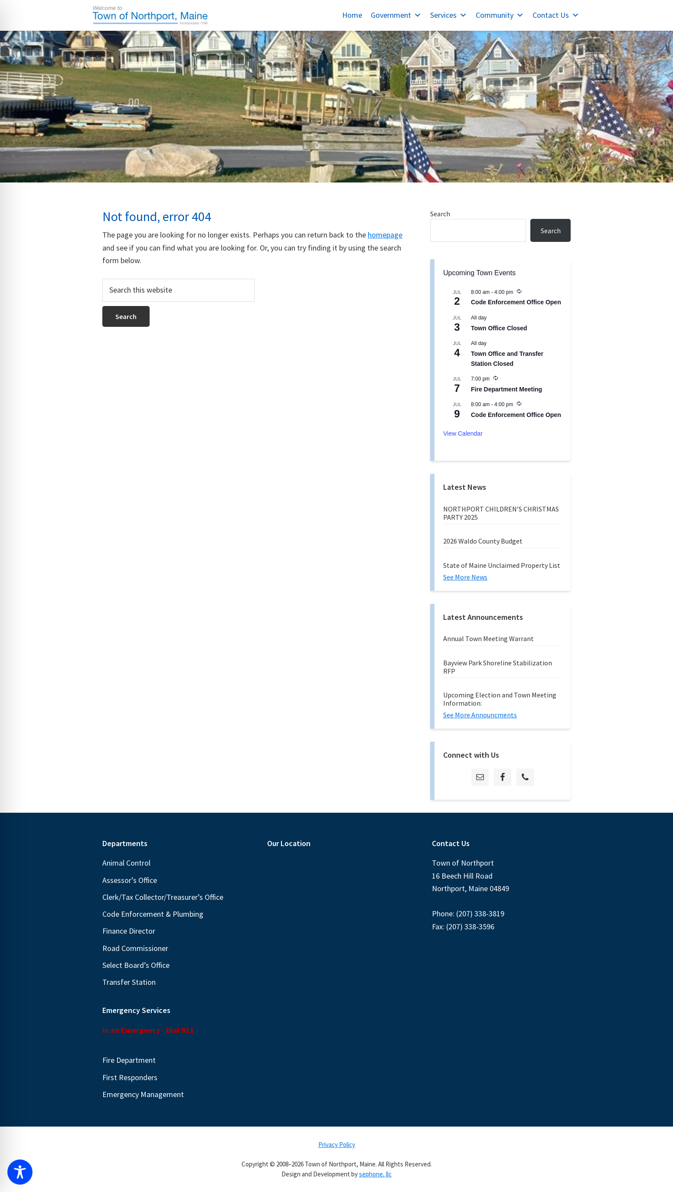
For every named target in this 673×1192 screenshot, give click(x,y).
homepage (385, 235)
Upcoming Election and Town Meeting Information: (499, 698)
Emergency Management (143, 1094)
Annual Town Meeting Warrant (488, 638)
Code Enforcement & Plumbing (152, 914)
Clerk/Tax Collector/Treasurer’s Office (162, 897)
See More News (465, 577)
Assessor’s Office (129, 880)
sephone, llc (375, 1174)
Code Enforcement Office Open (516, 302)
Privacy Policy (336, 1144)
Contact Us (556, 15)
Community (500, 15)
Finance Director (128, 931)
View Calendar (463, 433)
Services (448, 15)
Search (440, 213)
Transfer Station (129, 982)
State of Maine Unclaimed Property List (501, 565)
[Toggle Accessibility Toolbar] (20, 1172)
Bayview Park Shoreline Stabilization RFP (497, 666)
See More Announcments (480, 714)
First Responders (129, 1077)
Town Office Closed (499, 328)
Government (396, 15)
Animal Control (126, 863)
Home (352, 15)
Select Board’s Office (136, 965)
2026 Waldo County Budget (483, 541)
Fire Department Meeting (506, 389)
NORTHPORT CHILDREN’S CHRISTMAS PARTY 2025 (501, 513)
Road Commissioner (135, 948)
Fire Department (129, 1060)
